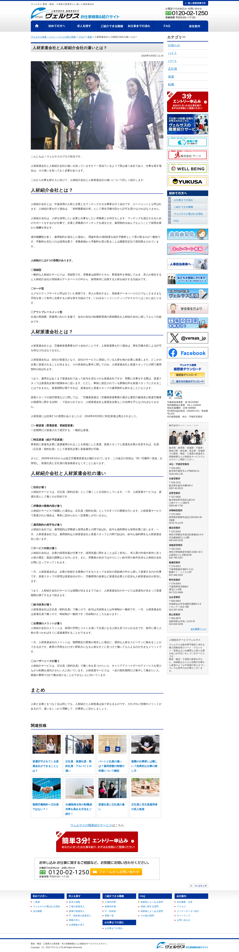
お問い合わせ (183, 920)
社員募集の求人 (77, 924)
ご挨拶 (36, 902)
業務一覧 (109, 915)
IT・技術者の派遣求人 (80, 915)
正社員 (172, 68)
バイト (172, 53)
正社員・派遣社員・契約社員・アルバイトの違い (78, 766)
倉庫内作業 (110, 906)
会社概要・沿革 (185, 902)
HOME (37, 26)
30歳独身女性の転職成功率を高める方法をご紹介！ (78, 809)
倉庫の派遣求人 (77, 911)
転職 (171, 84)
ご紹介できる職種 (111, 26)
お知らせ (174, 45)
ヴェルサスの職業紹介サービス (91, 825)
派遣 (171, 76)
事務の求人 (74, 920)
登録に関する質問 (150, 906)
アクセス (181, 906)
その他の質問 (147, 915)
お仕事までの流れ (139, 26)
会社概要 (37, 911)
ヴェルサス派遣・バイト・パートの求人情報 (53, 37)
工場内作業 (110, 902)
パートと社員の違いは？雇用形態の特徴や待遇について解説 (111, 766)
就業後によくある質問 (152, 911)
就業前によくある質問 (152, 902)
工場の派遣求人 (77, 906)
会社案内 (194, 26)
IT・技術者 (110, 911)
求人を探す (84, 26)
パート (172, 60)
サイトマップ (183, 915)
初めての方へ (56, 26)
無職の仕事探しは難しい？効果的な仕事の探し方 (144, 766)
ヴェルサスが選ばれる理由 (188, 213)
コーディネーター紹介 (188, 911)
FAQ (167, 26)
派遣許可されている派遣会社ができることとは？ (45, 766)
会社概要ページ (198, 629)
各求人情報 (74, 902)
